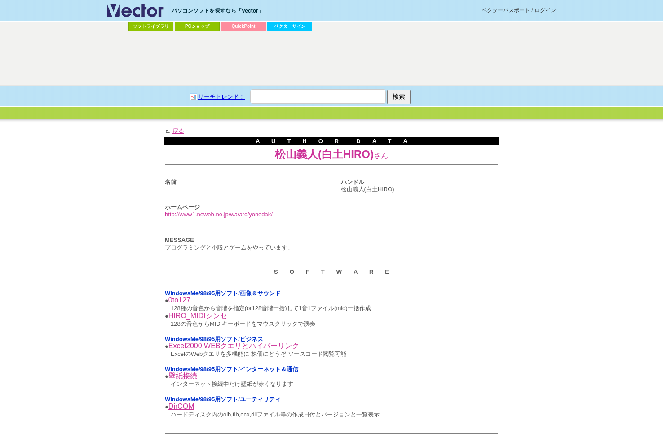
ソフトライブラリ (151, 26)
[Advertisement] (331, 59)
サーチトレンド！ (221, 96)
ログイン (545, 10)
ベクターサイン (289, 26)
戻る (178, 130)
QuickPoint (244, 26)
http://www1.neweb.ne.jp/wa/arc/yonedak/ (219, 214)
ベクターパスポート (506, 10)
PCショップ (197, 26)
